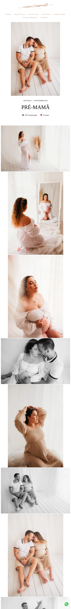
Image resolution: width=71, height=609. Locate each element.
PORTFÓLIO (20, 14)
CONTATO (46, 14)
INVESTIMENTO (30, 17)
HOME (8, 14)
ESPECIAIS (33, 14)
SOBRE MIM (59, 14)
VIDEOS (44, 17)
